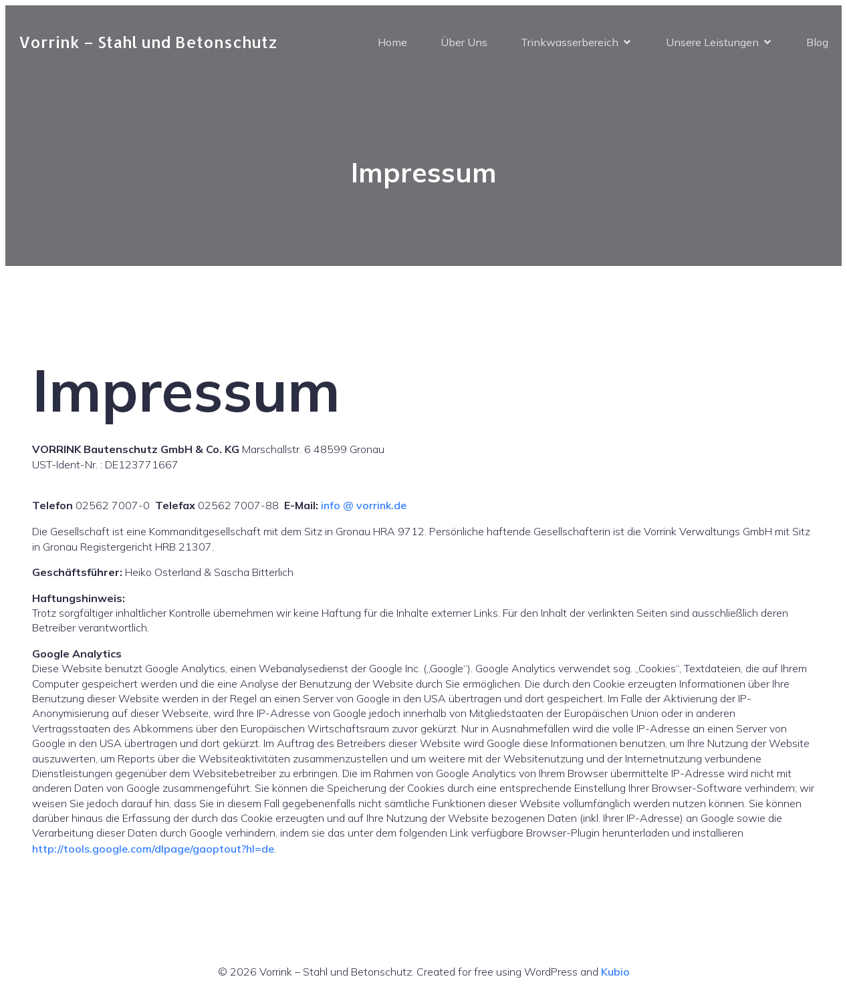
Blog (817, 42)
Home (392, 42)
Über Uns (464, 42)
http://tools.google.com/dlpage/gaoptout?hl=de (153, 848)
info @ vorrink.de (363, 505)
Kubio (615, 971)
